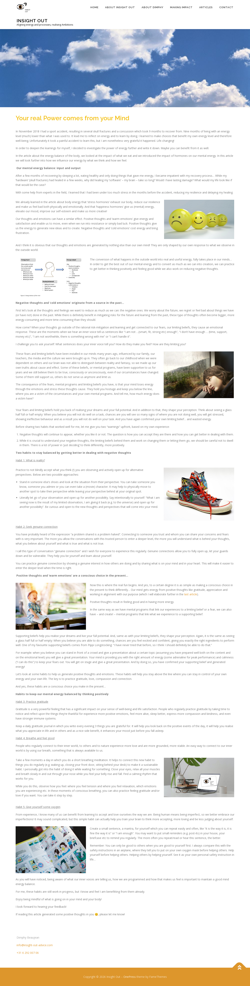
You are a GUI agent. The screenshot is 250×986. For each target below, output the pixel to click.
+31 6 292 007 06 (28, 953)
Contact (226, 7)
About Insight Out (120, 7)
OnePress (129, 977)
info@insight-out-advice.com (35, 945)
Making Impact (181, 7)
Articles (206, 7)
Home (94, 7)
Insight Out (32, 20)
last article (190, 594)
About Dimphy (152, 7)
